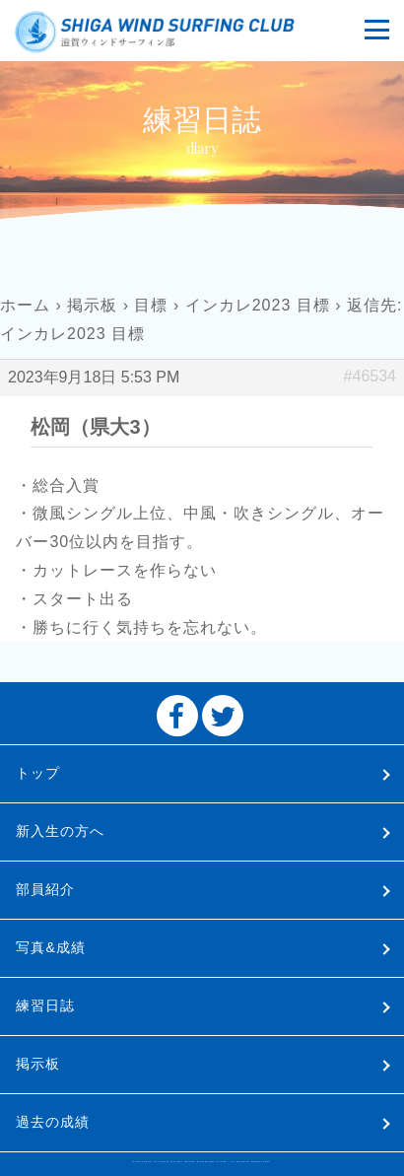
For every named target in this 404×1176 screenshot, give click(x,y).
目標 (151, 305)
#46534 (370, 376)
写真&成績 (50, 947)
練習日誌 (45, 1005)
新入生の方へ (60, 831)
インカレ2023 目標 (257, 305)
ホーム (25, 305)
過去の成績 (53, 1122)
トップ (38, 773)
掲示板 (92, 305)
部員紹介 (45, 889)
